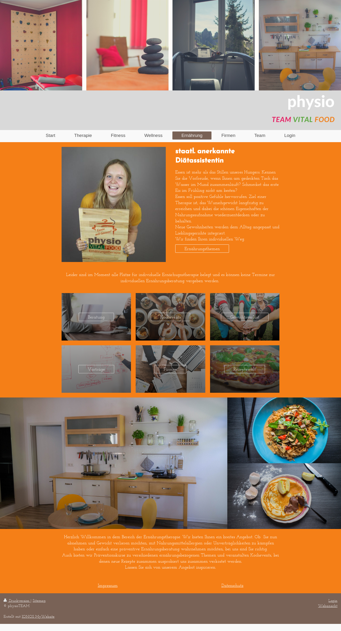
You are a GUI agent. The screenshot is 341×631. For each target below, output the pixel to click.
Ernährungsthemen (202, 248)
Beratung (96, 317)
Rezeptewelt (244, 369)
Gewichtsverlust (244, 317)
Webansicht (327, 605)
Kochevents (170, 317)
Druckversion (17, 600)
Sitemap (39, 600)
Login (332, 600)
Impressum (108, 585)
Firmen (170, 369)
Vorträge (96, 369)
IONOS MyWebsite (38, 616)
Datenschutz (232, 585)
